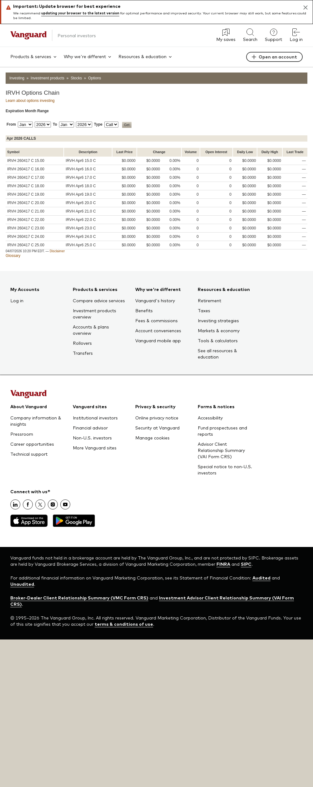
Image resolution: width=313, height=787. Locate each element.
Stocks (76, 78)
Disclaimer (57, 251)
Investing (16, 78)
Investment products (47, 78)
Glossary (13, 255)
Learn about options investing (30, 100)
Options (94, 78)
